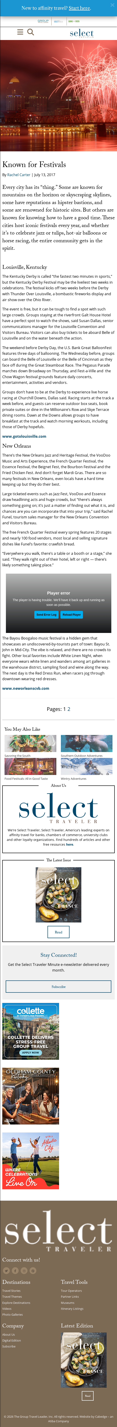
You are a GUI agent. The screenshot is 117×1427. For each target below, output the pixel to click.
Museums (67, 1303)
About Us (8, 1334)
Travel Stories (11, 1291)
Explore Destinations (16, 1303)
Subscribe (59, 987)
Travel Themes (12, 1297)
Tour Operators (71, 1291)
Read (58, 933)
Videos (6, 1309)
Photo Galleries (12, 1314)
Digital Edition (11, 1340)
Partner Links (70, 1297)
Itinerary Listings (72, 1309)
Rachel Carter (18, 174)
